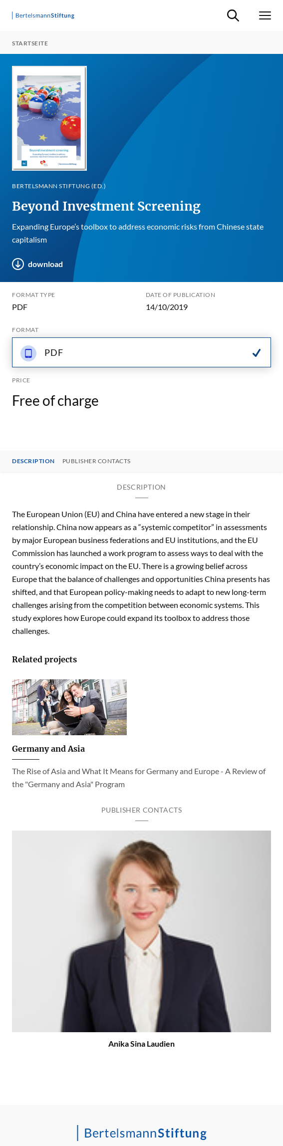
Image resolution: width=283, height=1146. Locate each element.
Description (33, 461)
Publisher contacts (96, 461)
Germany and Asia (48, 749)
